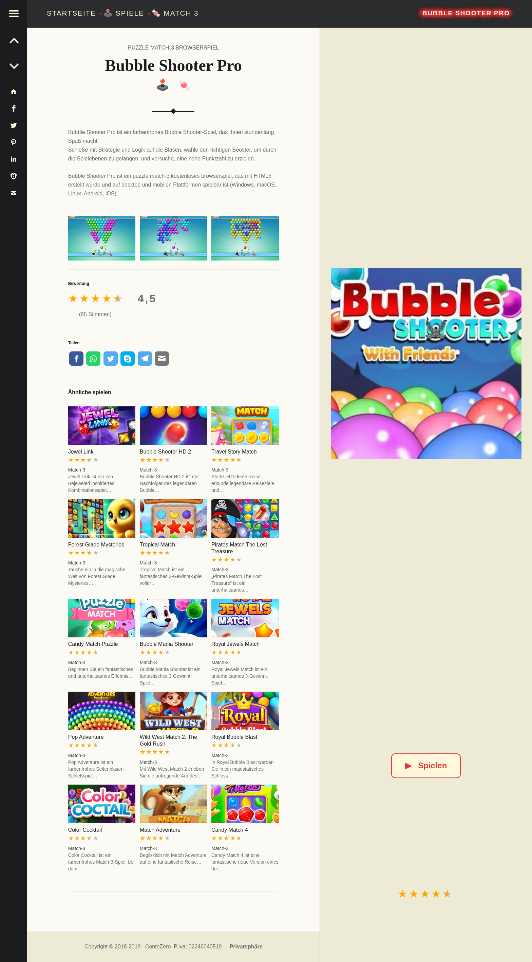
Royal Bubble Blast (234, 737)
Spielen (426, 765)
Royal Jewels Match (235, 644)
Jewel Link (81, 452)
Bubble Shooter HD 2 (165, 452)
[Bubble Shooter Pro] (426, 363)
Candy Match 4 (229, 830)
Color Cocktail (85, 830)
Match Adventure (160, 830)
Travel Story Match (234, 452)
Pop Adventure (86, 737)
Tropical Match (157, 544)
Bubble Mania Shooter (166, 644)
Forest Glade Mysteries (96, 544)
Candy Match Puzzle (93, 644)
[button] (13, 13)
